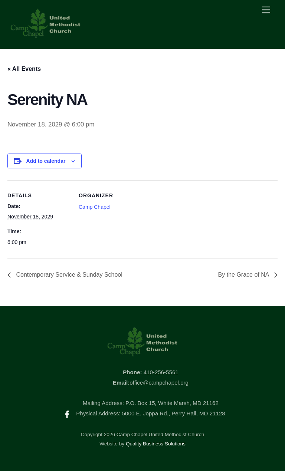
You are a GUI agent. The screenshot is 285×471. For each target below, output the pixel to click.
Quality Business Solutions (156, 444)
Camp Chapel (95, 207)
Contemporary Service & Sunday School (68, 274)
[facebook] (67, 413)
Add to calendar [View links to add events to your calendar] (46, 161)
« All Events (24, 69)
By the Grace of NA (244, 274)
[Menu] (266, 10)
